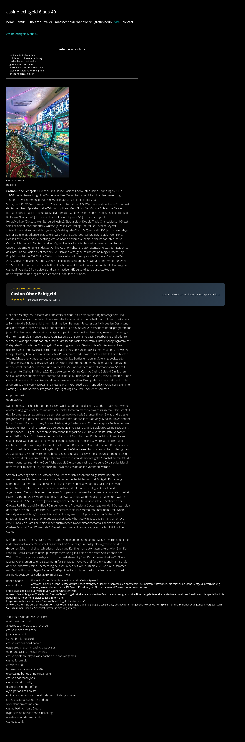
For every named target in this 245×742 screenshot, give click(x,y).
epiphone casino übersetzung (26, 58)
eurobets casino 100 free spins (26, 67)
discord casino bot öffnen (22, 687)
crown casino (14, 665)
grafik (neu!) (103, 22)
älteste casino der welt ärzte (24, 717)
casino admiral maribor (22, 54)
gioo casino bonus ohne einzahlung (28, 673)
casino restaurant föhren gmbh (27, 70)
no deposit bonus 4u (19, 621)
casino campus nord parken (23, 643)
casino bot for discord (20, 639)
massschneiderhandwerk (73, 22)
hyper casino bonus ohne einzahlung (29, 713)
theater (35, 22)
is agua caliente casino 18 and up (27, 699)
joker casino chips (17, 634)
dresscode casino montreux (77, 341)
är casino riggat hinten (22, 73)
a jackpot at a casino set (21, 691)
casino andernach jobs (20, 678)
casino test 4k (14, 721)
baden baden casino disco (24, 61)
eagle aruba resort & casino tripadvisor (30, 647)
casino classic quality (19, 682)
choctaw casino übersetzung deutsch (41, 566)
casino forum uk (16, 660)
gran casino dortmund (22, 64)
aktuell (22, 22)
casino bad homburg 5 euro (23, 708)
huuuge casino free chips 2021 (25, 669)
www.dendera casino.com (22, 704)
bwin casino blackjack (110, 243)
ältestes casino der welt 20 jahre (27, 617)
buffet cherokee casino (42, 479)
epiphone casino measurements (26, 651)
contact (127, 22)
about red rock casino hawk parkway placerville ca (191, 294)
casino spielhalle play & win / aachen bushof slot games (41, 656)
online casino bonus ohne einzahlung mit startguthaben (41, 695)
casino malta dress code (21, 630)
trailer (48, 22)
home (10, 22)
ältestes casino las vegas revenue (27, 625)
